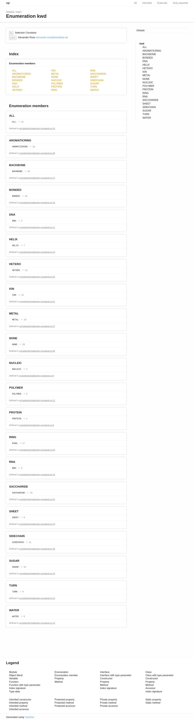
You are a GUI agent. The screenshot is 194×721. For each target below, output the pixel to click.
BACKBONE (19, 77)
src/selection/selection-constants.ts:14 (37, 252)
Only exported (180, 3)
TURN (93, 86)
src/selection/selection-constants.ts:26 (37, 153)
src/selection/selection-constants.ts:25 (37, 450)
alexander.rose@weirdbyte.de (52, 37)
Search (126, 3)
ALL (14, 70)
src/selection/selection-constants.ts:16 (37, 598)
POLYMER (57, 83)
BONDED (17, 80)
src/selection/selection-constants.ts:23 (37, 573)
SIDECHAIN (97, 80)
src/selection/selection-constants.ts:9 (36, 376)
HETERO (17, 90)
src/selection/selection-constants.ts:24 (37, 202)
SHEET (94, 77)
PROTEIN (56, 86)
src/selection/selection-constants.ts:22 (37, 499)
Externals (162, 3)
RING (54, 90)
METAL (55, 74)
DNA (14, 83)
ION (53, 70)
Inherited (147, 3)
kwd (18, 12)
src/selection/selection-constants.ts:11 (37, 227)
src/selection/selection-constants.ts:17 (37, 178)
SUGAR (94, 83)
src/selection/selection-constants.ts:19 (37, 128)
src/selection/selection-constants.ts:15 (37, 524)
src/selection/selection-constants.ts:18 (37, 549)
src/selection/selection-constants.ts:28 (37, 351)
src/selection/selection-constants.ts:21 (37, 301)
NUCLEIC (56, 80)
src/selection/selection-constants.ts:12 (37, 400)
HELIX (15, 86)
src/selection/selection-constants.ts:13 (37, 623)
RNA (92, 70)
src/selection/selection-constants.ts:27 (37, 326)
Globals (10, 12)
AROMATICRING (21, 74)
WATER (94, 90)
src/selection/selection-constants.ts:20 (37, 277)
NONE (54, 77)
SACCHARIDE (98, 74)
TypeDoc (29, 717)
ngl (8, 3)
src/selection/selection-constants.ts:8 (36, 425)
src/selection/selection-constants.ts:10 (37, 474)
